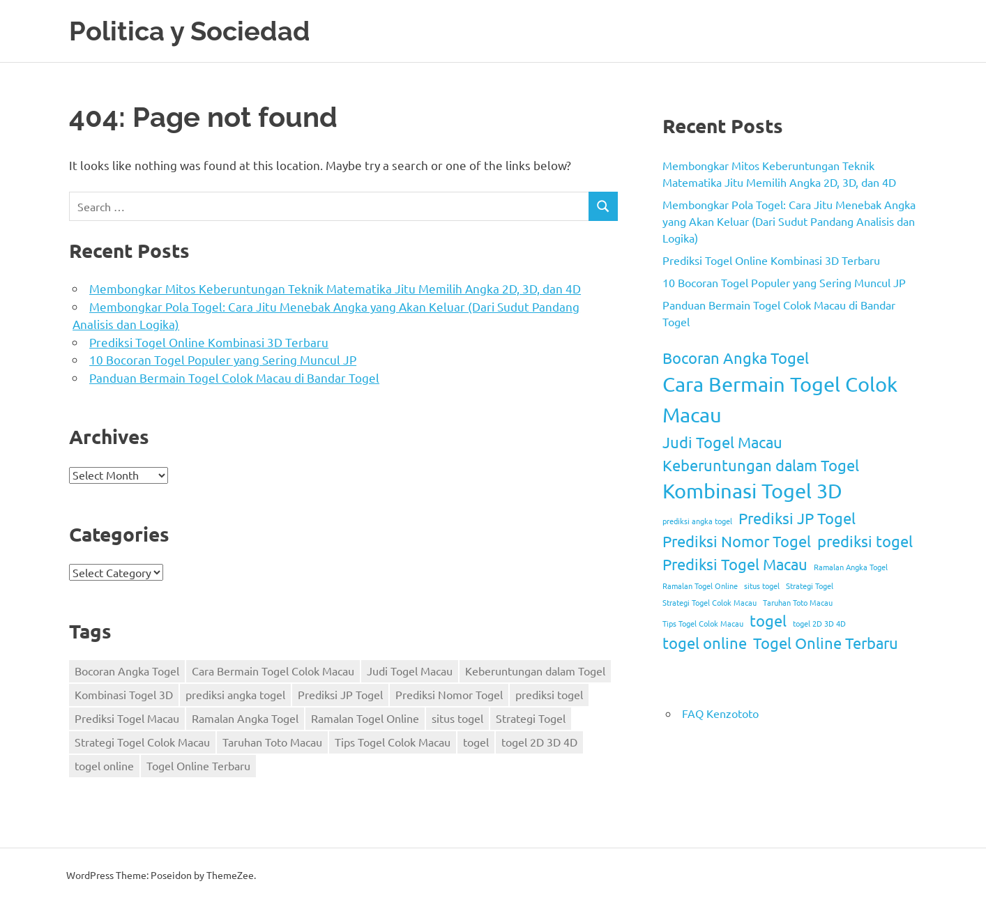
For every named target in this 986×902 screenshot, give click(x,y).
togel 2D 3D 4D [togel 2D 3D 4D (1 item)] (539, 742)
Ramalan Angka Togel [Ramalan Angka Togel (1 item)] (245, 718)
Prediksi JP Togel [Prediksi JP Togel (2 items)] (340, 694)
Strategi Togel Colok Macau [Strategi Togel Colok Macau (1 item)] (142, 742)
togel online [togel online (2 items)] (104, 765)
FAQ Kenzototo (720, 713)
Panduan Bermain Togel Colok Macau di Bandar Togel (234, 377)
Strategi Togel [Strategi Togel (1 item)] (531, 718)
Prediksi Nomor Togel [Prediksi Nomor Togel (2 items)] (449, 694)
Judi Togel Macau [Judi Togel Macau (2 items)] (410, 671)
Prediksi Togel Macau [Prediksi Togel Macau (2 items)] (127, 718)
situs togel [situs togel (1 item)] (457, 718)
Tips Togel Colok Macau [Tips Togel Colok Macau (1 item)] (392, 742)
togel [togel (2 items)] (476, 742)
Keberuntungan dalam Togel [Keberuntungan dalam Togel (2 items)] (535, 671)
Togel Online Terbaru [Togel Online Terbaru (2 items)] (198, 765)
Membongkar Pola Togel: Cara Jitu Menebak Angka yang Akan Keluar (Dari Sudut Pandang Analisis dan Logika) (789, 221)
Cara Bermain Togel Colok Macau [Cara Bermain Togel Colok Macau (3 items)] (273, 671)
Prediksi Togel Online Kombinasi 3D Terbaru (208, 342)
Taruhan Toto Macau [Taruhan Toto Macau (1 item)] (272, 742)
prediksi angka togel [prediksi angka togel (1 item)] (235, 694)
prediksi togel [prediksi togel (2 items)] (549, 694)
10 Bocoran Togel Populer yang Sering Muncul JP (222, 359)
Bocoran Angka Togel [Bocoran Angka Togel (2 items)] (127, 671)
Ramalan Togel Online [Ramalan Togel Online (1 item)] (365, 718)
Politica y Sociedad (189, 31)
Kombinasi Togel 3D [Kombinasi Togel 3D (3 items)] (124, 694)
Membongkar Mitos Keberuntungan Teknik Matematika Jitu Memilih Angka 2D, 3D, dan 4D (335, 288)
